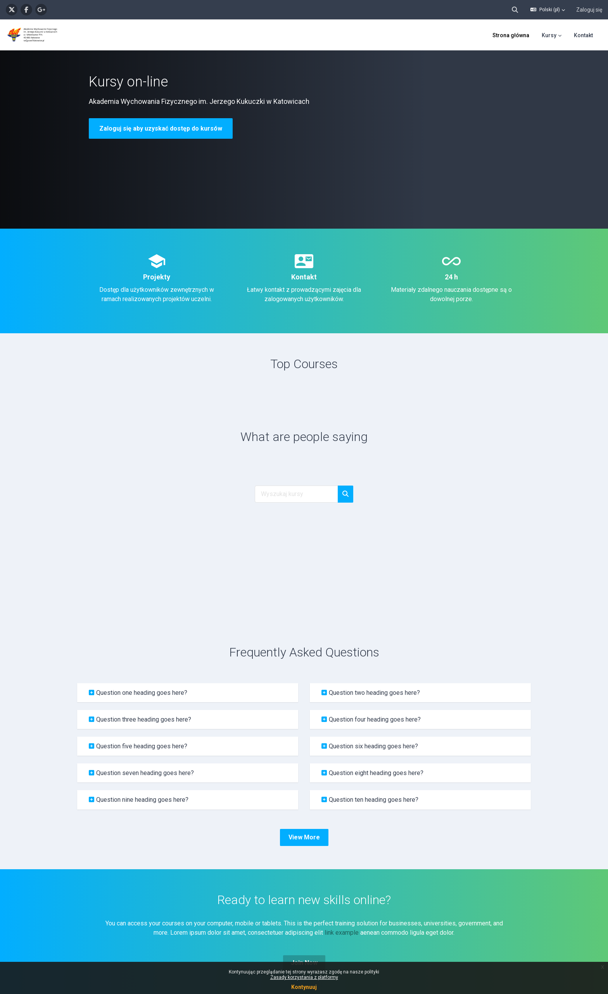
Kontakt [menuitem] (583, 35)
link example (342, 932)
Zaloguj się (589, 10)
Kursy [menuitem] (549, 35)
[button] (515, 9)
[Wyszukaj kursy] (296, 494)
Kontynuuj (304, 987)
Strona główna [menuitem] (510, 35)
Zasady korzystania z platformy (304, 977)
